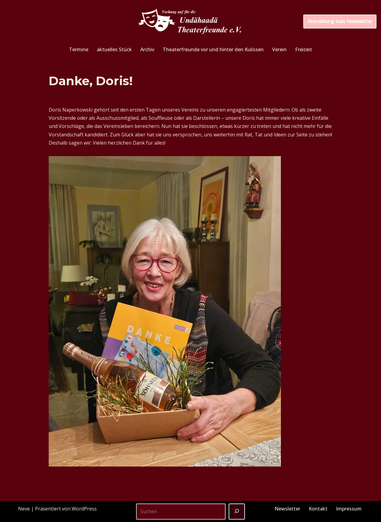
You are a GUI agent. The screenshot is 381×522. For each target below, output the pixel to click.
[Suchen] (237, 512)
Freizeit (303, 49)
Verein (279, 49)
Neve (24, 508)
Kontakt (318, 508)
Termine (78, 49)
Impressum (349, 508)
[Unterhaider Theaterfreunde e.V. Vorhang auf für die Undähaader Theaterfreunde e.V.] (190, 21)
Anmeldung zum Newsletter (340, 21)
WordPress (84, 508)
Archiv (147, 49)
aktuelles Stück (114, 49)
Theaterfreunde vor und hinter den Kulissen (213, 49)
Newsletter (287, 508)
